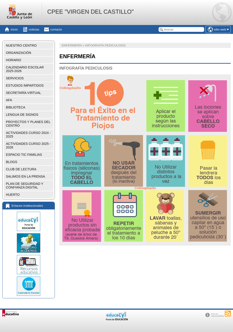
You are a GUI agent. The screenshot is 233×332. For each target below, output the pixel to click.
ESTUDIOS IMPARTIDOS (25, 85)
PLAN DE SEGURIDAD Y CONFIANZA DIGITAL (24, 185)
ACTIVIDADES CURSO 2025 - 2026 (28, 145)
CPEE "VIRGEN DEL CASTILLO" (90, 11)
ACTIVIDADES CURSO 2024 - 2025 (28, 134)
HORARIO (13, 60)
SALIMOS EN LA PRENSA (25, 176)
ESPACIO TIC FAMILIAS (24, 154)
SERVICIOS (15, 78)
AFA (9, 100)
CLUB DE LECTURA (21, 169)
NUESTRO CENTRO (21, 45)
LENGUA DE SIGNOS (22, 114)
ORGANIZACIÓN (18, 53)
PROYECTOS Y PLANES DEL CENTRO (28, 123)
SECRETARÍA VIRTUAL (23, 93)
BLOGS (11, 162)
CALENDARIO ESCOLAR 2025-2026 (25, 69)
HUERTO (13, 194)
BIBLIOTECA (15, 107)
